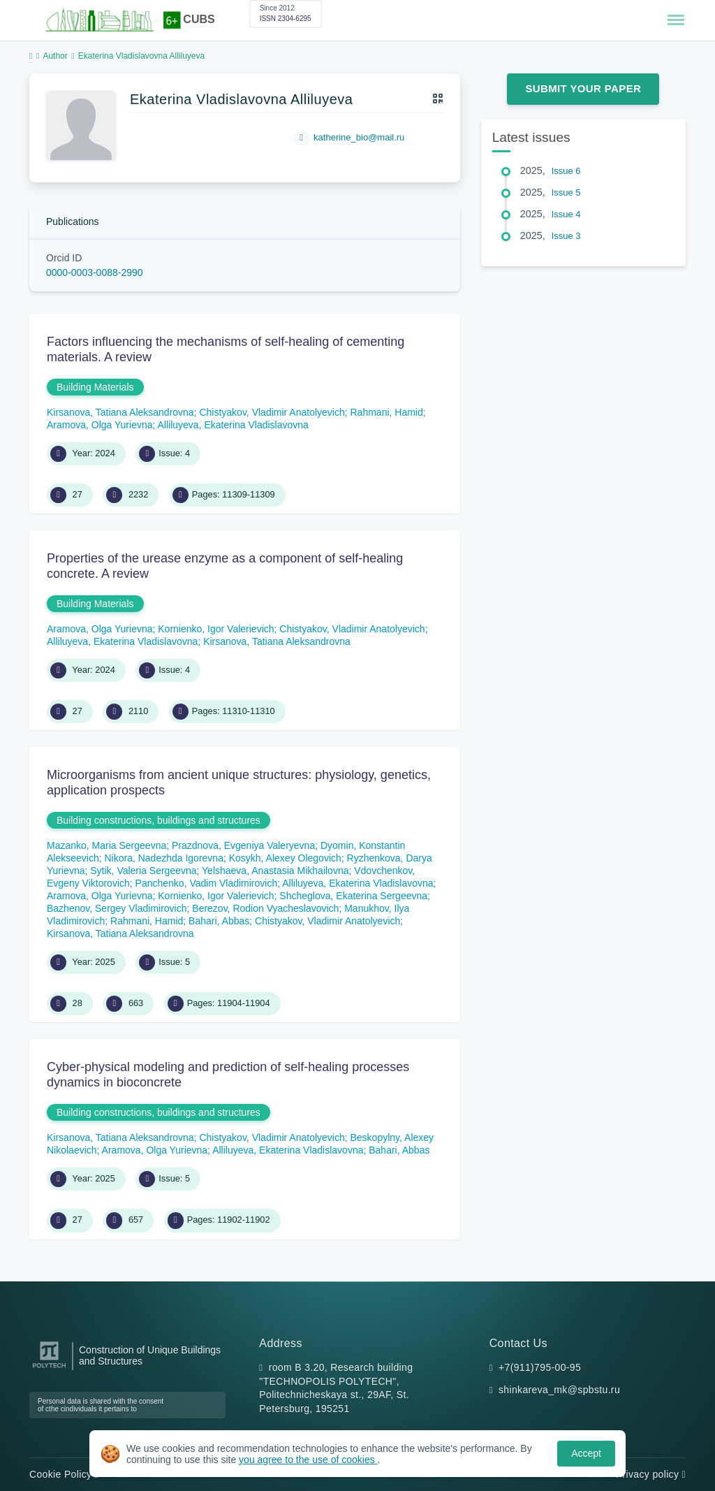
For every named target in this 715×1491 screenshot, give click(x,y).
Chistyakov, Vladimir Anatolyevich (271, 412)
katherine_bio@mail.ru (359, 137)
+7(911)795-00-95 (540, 1367)
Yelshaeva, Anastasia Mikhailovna (275, 870)
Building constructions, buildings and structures (158, 820)
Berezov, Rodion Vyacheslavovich (265, 908)
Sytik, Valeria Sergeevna (143, 870)
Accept (586, 1453)
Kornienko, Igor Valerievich (216, 628)
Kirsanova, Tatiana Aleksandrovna (120, 412)
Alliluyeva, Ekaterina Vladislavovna (233, 424)
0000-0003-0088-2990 (94, 272)
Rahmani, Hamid (387, 412)
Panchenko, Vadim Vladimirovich (206, 883)
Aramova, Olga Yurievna (100, 424)
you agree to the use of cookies (308, 1459)
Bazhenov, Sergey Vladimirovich (117, 908)
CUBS (198, 19)
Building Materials (95, 387)
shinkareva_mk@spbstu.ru (559, 1389)
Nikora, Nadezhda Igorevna (163, 858)
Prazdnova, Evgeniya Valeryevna (243, 845)
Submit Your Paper (583, 88)
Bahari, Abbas (219, 920)
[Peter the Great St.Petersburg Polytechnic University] (49, 1368)
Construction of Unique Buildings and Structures (150, 1355)
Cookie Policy (63, 1474)
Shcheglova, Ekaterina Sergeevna (353, 895)
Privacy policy (651, 1474)
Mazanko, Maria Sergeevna (106, 845)
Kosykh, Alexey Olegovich (285, 858)
